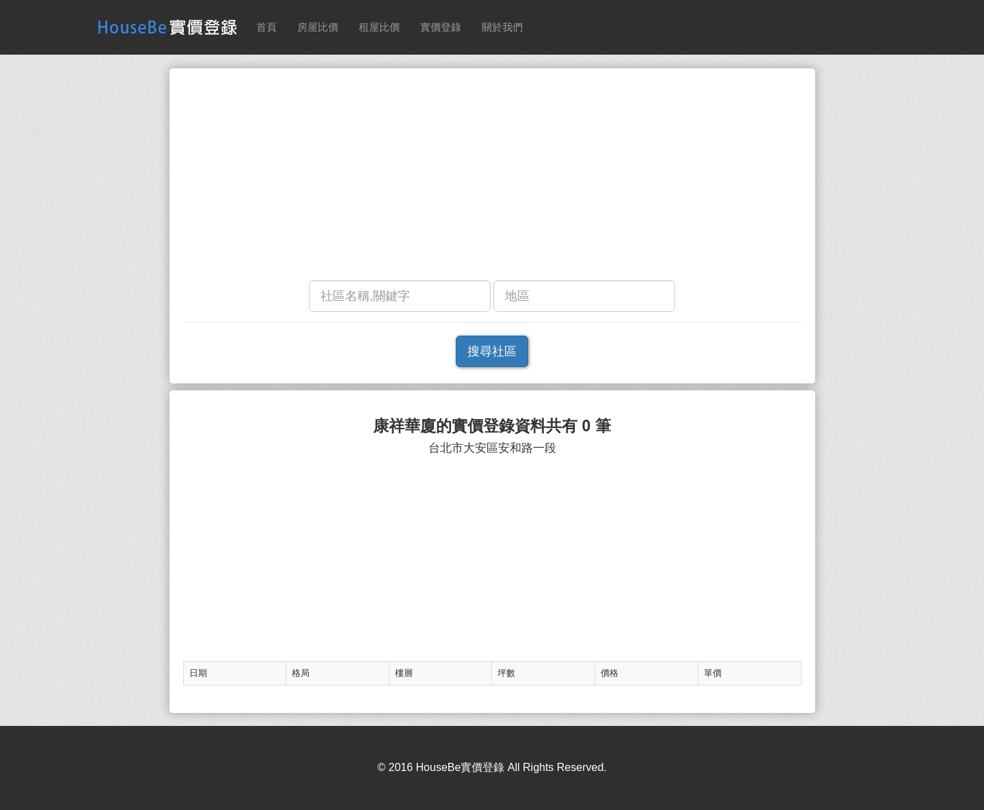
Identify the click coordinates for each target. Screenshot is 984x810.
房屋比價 (317, 27)
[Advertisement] (492, 177)
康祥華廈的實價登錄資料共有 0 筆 (492, 426)
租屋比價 (379, 27)
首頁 (266, 27)
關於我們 (502, 27)
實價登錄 (440, 27)
